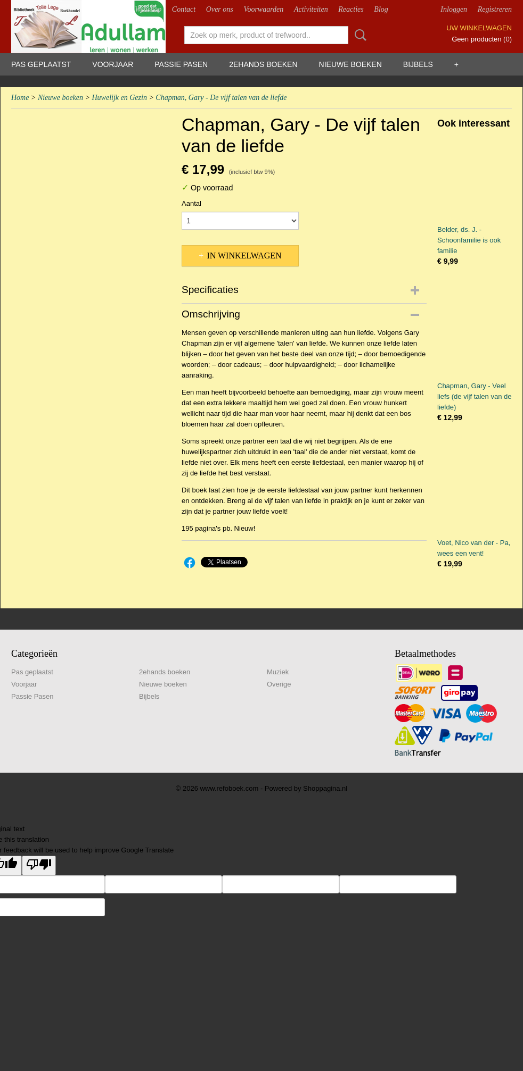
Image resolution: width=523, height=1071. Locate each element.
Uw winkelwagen (479, 28)
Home (20, 98)
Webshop (148, 9)
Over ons (219, 9)
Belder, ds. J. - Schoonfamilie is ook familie (469, 240)
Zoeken (358, 35)
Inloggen (453, 9)
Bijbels (418, 64)
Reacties (350, 9)
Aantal (191, 203)
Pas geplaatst (41, 64)
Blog (381, 9)
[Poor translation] (39, 865)
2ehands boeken (263, 64)
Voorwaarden (263, 9)
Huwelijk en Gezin (119, 98)
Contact (183, 9)
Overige (279, 684)
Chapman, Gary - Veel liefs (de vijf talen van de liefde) (474, 396)
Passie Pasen (181, 64)
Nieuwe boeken (350, 64)
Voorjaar (112, 64)
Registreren (495, 9)
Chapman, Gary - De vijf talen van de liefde (221, 98)
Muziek (278, 672)
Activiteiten (311, 9)
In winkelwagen (244, 255)
